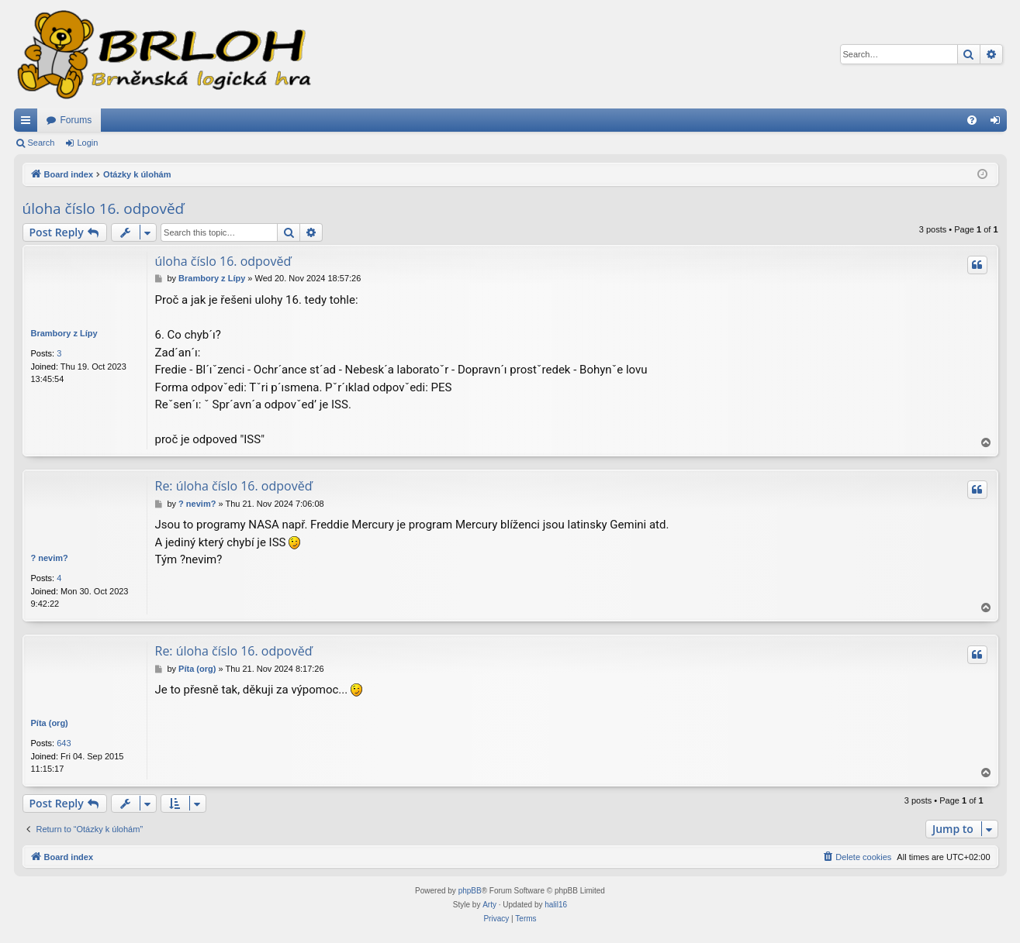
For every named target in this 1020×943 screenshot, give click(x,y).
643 (64, 743)
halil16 (556, 904)
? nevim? (49, 558)
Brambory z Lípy (64, 333)
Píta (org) (49, 723)
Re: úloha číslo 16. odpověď (234, 486)
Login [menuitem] (998, 123)
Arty (489, 904)
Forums (76, 120)
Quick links (28, 123)
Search (41, 142)
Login (87, 142)
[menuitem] (972, 120)
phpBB (470, 890)
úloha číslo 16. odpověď (103, 208)
